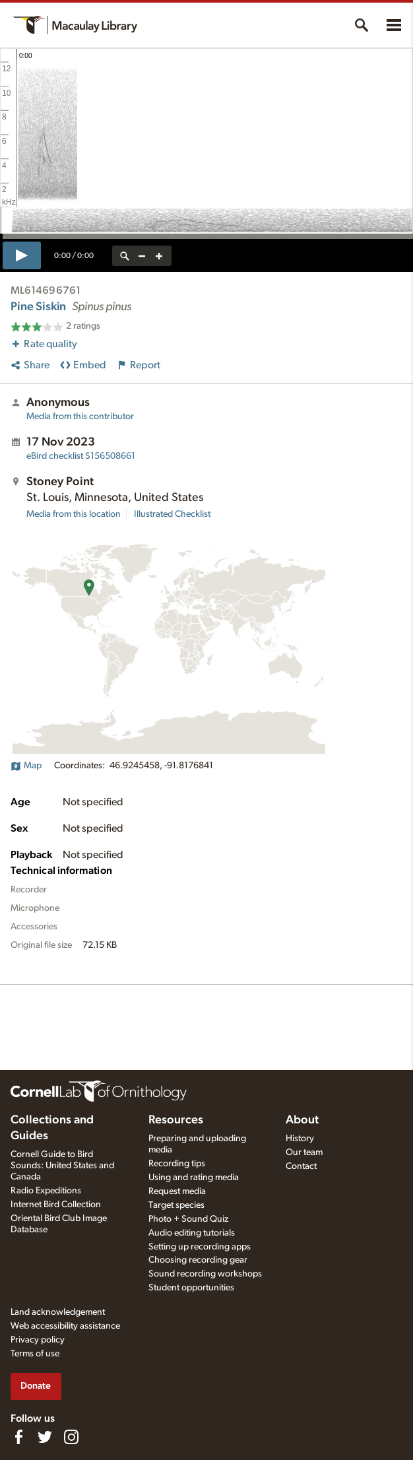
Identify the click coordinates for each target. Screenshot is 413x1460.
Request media (177, 1191)
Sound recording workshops (205, 1273)
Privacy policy (38, 1339)
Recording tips (176, 1163)
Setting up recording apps (199, 1246)
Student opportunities (191, 1287)
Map (26, 765)
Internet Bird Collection (56, 1204)
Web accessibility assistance (65, 1326)
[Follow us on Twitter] (45, 1437)
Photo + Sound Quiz (188, 1219)
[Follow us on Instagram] (71, 1437)
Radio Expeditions (46, 1190)
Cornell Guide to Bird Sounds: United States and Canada (62, 1165)
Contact (301, 1166)
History (300, 1138)
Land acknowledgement (58, 1312)
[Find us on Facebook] (18, 1437)
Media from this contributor (80, 416)
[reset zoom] (124, 255)
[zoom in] (159, 255)
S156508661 (80, 456)
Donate (35, 1386)
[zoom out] (142, 255)
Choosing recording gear (197, 1260)
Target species (176, 1205)
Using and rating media (193, 1177)
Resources (175, 1120)
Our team (304, 1152)
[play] (22, 255)
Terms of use (35, 1353)
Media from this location (73, 514)
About (302, 1120)
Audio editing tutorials (191, 1233)
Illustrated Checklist (172, 514)
